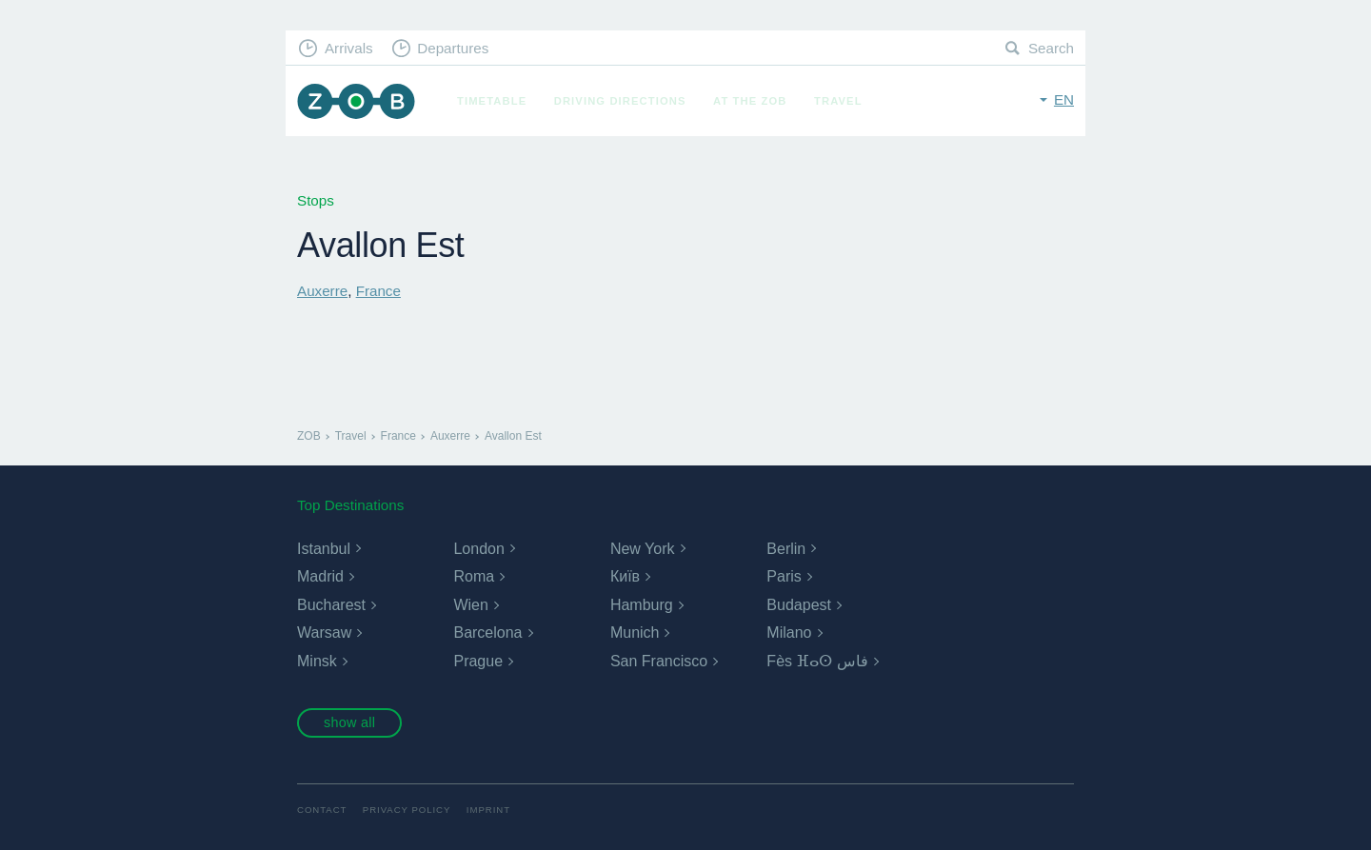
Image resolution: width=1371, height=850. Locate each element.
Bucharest (331, 605)
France (378, 291)
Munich (635, 632)
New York (642, 549)
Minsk (317, 661)
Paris (783, 576)
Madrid (320, 576)
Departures (452, 48)
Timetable (492, 101)
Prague (478, 661)
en (1064, 99)
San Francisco (658, 661)
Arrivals (349, 48)
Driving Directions (620, 101)
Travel (838, 101)
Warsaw (324, 632)
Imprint (488, 809)
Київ (625, 576)
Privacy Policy (407, 809)
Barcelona (487, 632)
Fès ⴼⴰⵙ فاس (817, 661)
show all (349, 722)
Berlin (785, 549)
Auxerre (322, 291)
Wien (470, 605)
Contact (322, 809)
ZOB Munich (356, 101)
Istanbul (323, 549)
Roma (473, 576)
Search (1051, 48)
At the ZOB (750, 101)
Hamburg (641, 605)
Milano (788, 632)
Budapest (798, 605)
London (478, 549)
